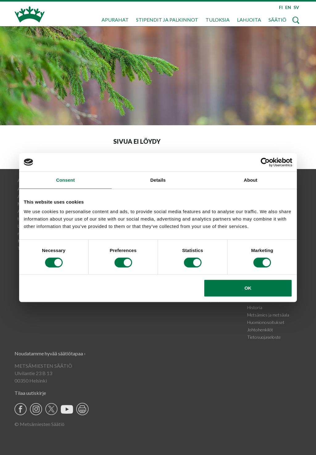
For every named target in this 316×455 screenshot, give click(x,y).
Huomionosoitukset (266, 322)
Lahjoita (249, 20)
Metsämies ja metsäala (268, 314)
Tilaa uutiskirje (30, 393)
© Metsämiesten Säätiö (39, 424)
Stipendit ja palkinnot (167, 20)
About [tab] (250, 180)
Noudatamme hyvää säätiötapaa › (50, 353)
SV (296, 7)
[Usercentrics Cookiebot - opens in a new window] (265, 162)
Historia (254, 307)
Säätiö (277, 20)
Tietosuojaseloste (264, 337)
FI (281, 7)
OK (248, 288)
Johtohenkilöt (260, 329)
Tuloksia (218, 20)
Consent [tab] (65, 180)
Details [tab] (158, 180)
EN (288, 7)
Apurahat (115, 20)
